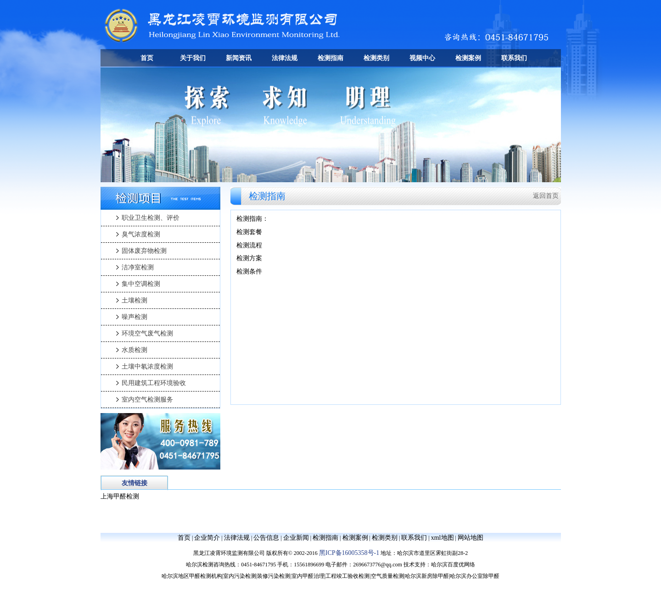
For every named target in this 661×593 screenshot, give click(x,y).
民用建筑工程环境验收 (154, 383)
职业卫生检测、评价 (150, 217)
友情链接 (134, 483)
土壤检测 (134, 300)
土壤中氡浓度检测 (147, 366)
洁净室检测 (138, 267)
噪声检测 (134, 316)
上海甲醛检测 (120, 496)
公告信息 (266, 537)
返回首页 (546, 195)
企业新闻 (296, 537)
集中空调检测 (141, 283)
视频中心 (422, 58)
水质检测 (134, 350)
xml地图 (442, 537)
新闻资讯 (239, 58)
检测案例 (468, 58)
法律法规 (284, 58)
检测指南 (330, 58)
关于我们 (193, 58)
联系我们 (514, 58)
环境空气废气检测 (147, 333)
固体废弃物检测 (144, 250)
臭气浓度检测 (141, 234)
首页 (146, 58)
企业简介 (207, 537)
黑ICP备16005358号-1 (349, 552)
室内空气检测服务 (147, 399)
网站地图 (470, 537)
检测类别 (376, 58)
